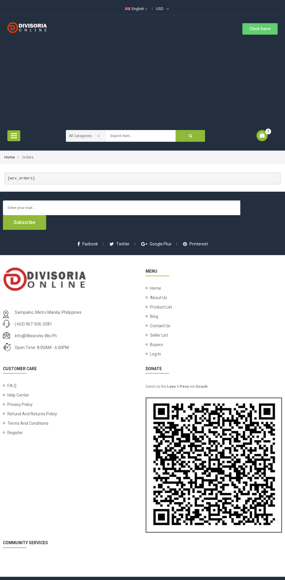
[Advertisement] (142, 79)
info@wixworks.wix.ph (36, 321)
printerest (195, 229)
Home (9, 157)
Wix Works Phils (190, 571)
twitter (119, 229)
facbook (87, 229)
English (134, 8)
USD (160, 8)
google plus (156, 229)
